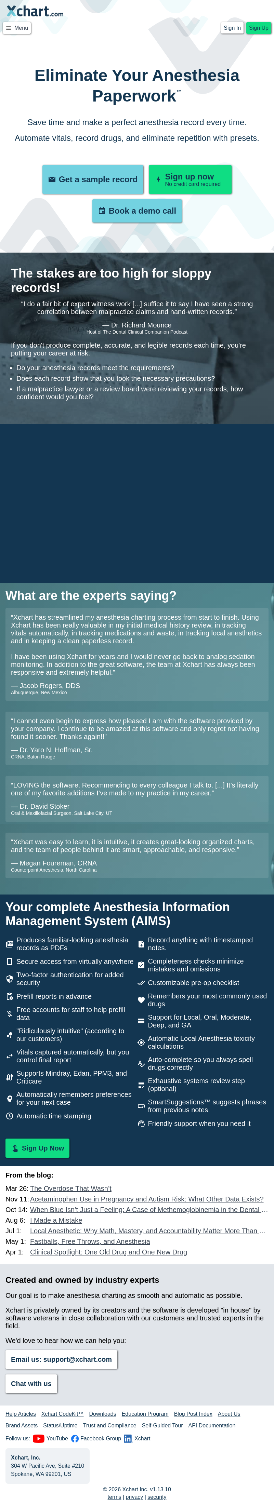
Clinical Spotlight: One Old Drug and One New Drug (108, 1252)
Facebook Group (96, 1439)
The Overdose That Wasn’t (71, 1188)
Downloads (102, 1414)
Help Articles (20, 1414)
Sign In (232, 28)
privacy (134, 1497)
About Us (229, 1414)
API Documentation (211, 1425)
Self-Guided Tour (162, 1425)
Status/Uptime (60, 1425)
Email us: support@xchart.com (61, 1359)
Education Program (145, 1414)
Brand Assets (21, 1425)
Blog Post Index (193, 1414)
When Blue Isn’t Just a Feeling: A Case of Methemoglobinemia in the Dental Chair (149, 1209)
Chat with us (31, 1383)
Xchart (137, 1439)
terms (114, 1497)
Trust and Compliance (109, 1425)
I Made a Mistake (56, 1220)
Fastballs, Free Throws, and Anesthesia (90, 1241)
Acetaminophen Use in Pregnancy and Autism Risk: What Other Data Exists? (147, 1199)
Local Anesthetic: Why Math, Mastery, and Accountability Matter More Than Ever (149, 1231)
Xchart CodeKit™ (62, 1414)
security (156, 1497)
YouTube (50, 1439)
